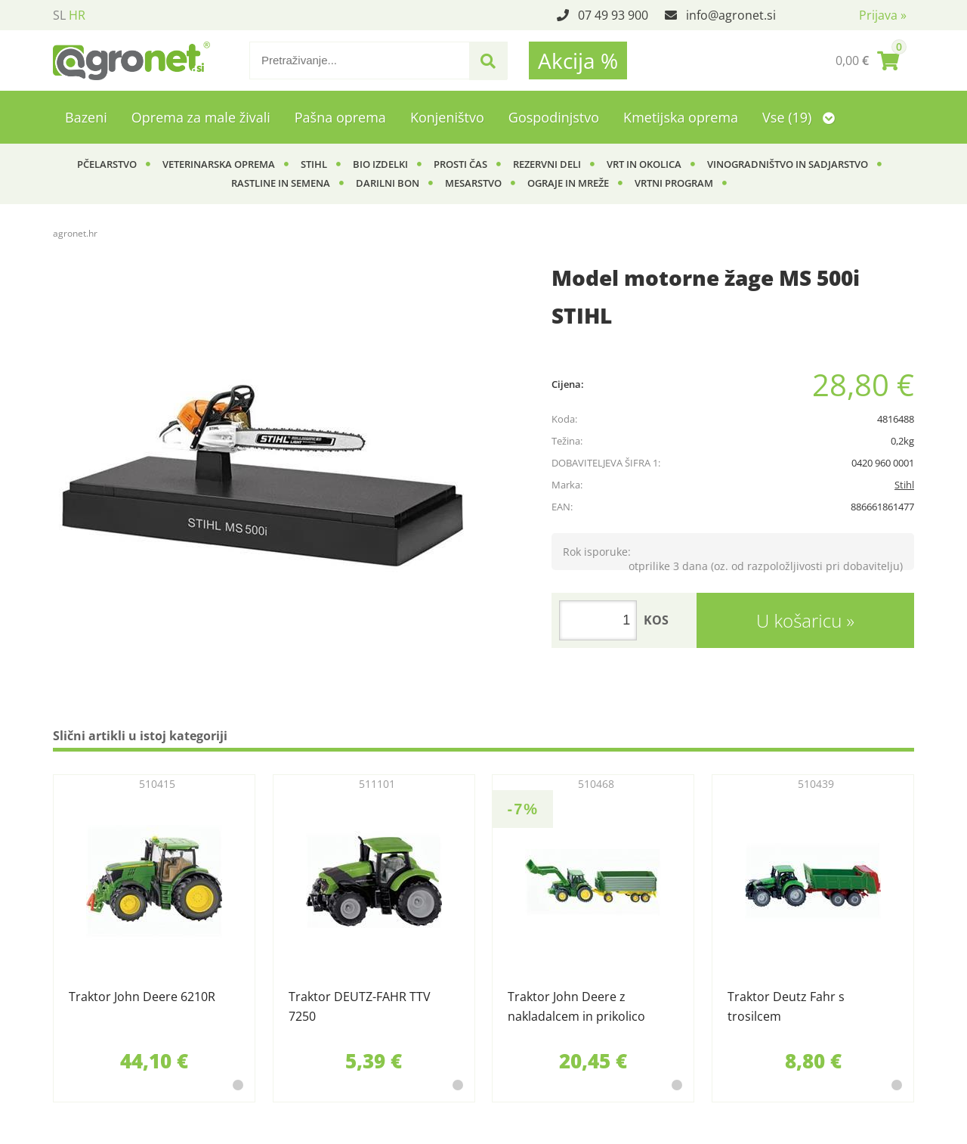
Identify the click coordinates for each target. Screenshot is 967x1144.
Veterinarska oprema (218, 164)
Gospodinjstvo (553, 117)
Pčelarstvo (107, 164)
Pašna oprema (340, 117)
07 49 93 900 (613, 15)
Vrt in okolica (644, 164)
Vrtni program (674, 183)
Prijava (883, 15)
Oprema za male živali (200, 117)
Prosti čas (460, 164)
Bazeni (86, 117)
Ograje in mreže (568, 183)
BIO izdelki (380, 164)
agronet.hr (75, 233)
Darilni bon (387, 183)
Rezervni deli (547, 164)
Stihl (314, 164)
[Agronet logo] (131, 60)
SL (59, 15)
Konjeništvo (447, 117)
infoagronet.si (731, 15)
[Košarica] (867, 60)
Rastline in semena (280, 183)
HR (77, 15)
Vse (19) (798, 117)
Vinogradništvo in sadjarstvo (787, 164)
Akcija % (578, 60)
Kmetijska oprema (680, 117)
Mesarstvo (473, 183)
